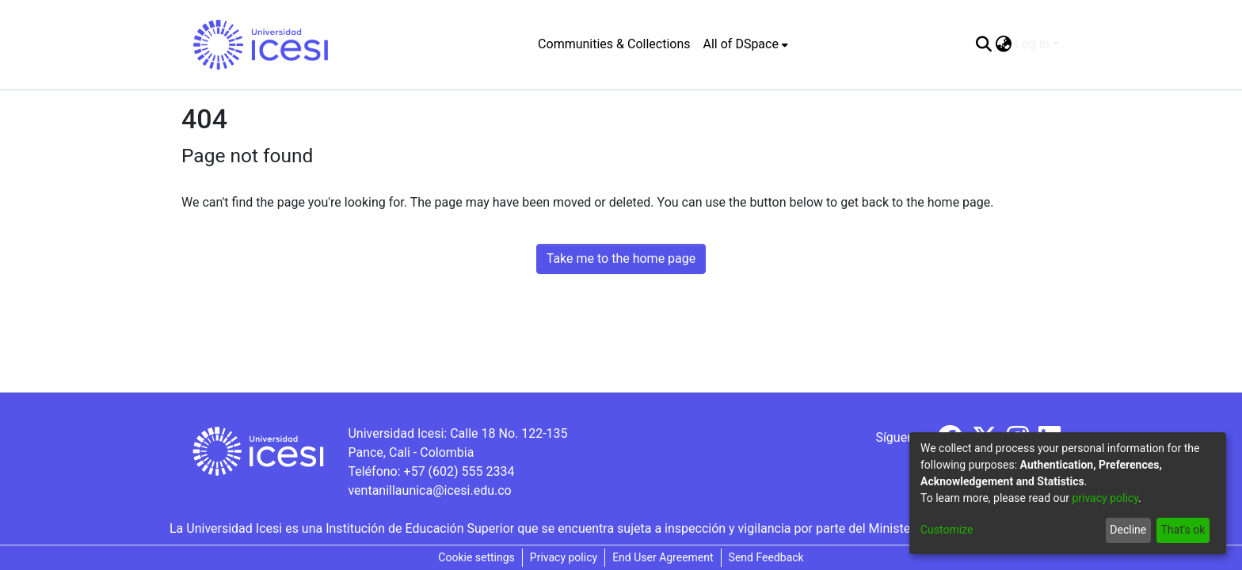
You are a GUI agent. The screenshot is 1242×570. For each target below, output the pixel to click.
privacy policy (1105, 498)
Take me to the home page (621, 258)
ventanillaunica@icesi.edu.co (429, 490)
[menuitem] (745, 44)
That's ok (1182, 529)
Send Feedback (766, 557)
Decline (1128, 529)
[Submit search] (983, 44)
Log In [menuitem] (1032, 43)
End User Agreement (662, 557)
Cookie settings (476, 557)
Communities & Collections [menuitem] (614, 43)
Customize (946, 529)
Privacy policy (563, 557)
